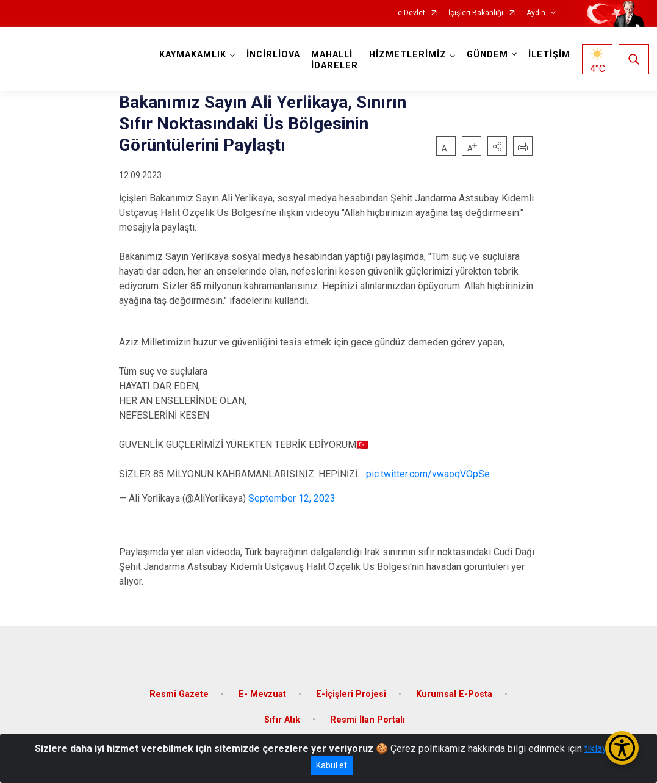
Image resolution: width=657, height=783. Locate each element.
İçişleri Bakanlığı (475, 13)
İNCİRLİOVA (273, 54)
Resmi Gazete (179, 694)
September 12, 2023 (292, 498)
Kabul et (331, 765)
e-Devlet (411, 13)
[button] (497, 146)
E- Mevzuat (262, 694)
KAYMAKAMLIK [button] (192, 54)
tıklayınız (603, 748)
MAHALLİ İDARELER (334, 60)
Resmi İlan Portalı (367, 720)
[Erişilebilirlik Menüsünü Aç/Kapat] (622, 748)
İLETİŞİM (549, 54)
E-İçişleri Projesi (351, 694)
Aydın (535, 13)
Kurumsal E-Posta (454, 694)
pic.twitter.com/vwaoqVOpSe (428, 474)
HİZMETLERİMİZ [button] (408, 54)
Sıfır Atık (282, 720)
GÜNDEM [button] (487, 54)
